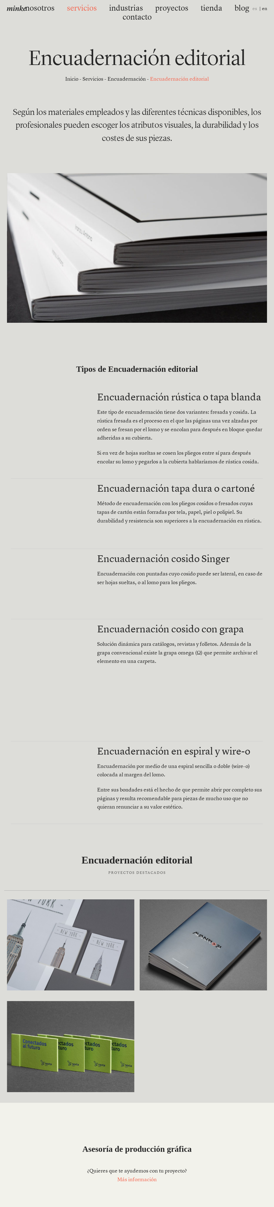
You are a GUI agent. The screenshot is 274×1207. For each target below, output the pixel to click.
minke (16, 9)
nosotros (47, 8)
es (254, 8)
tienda (176, 8)
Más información (137, 1180)
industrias (112, 8)
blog (200, 8)
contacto (226, 8)
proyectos (146, 8)
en (264, 8)
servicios (79, 8)
